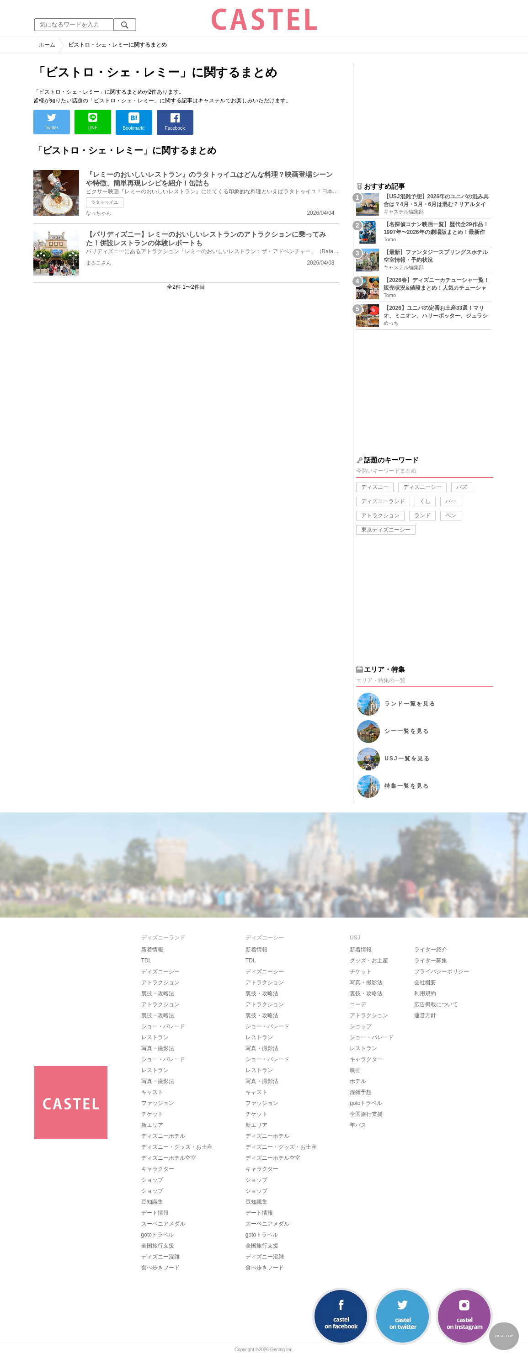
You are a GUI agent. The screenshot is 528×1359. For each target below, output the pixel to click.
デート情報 (155, 1213)
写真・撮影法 (157, 1048)
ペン (450, 515)
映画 (355, 1070)
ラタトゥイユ (104, 202)
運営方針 (425, 1015)
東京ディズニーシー (386, 529)
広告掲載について (436, 1004)
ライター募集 (430, 960)
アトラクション (380, 515)
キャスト (152, 1092)
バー (450, 501)
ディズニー (375, 487)
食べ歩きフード (160, 1267)
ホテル (358, 1081)
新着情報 (152, 949)
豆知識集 (152, 1202)
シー (406, 731)
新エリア (152, 1125)
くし (425, 501)
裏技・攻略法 (157, 993)
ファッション (157, 1103)
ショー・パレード (163, 1026)
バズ (461, 487)
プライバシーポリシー (441, 971)
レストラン (155, 1037)
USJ (407, 758)
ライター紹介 (430, 949)
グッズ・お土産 (369, 960)
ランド (422, 515)
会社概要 (425, 982)
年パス (358, 1125)
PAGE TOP (504, 1336)
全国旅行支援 (157, 1245)
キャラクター (157, 1169)
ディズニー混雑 (160, 1256)
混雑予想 (361, 1092)
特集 (406, 786)
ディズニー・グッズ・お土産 (177, 1147)
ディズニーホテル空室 (168, 1158)
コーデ (358, 1004)
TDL (146, 960)
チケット (152, 1114)
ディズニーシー (422, 487)
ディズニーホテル (163, 1136)
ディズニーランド (383, 501)
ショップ (152, 1180)
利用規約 (425, 993)
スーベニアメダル (163, 1224)
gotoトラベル (157, 1235)
